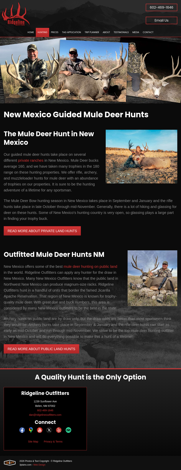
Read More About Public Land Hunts (41, 349)
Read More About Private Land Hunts (42, 231)
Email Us (161, 20)
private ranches (30, 160)
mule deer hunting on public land (90, 266)
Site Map (33, 441)
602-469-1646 (161, 7)
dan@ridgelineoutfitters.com (45, 414)
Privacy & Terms (53, 441)
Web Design (39, 464)
